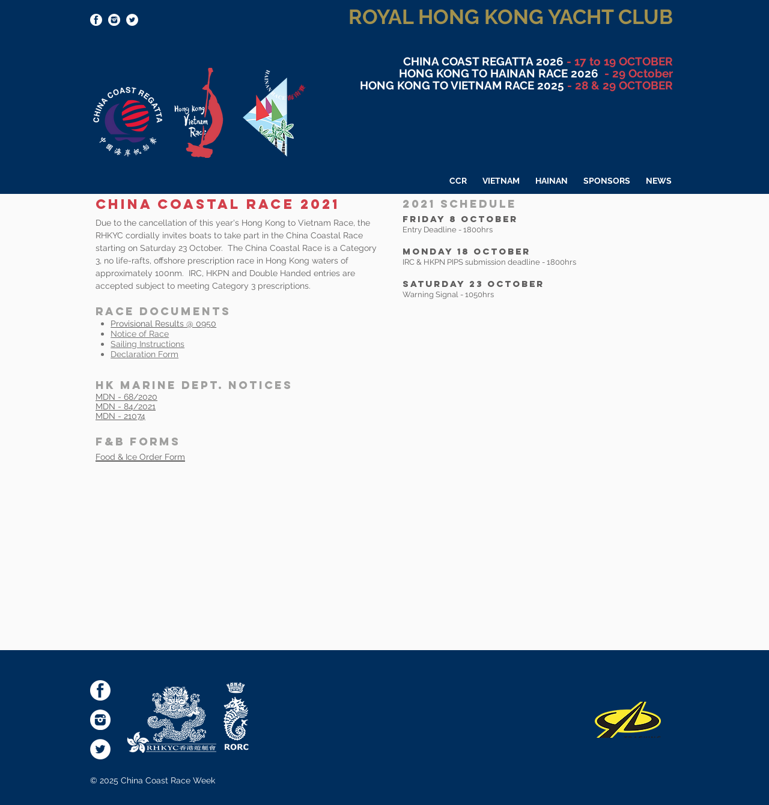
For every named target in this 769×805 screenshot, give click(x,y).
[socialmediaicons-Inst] (114, 20)
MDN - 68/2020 (126, 397)
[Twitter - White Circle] (132, 20)
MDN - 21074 (120, 416)
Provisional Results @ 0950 (163, 323)
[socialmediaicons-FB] (96, 20)
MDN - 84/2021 (126, 406)
